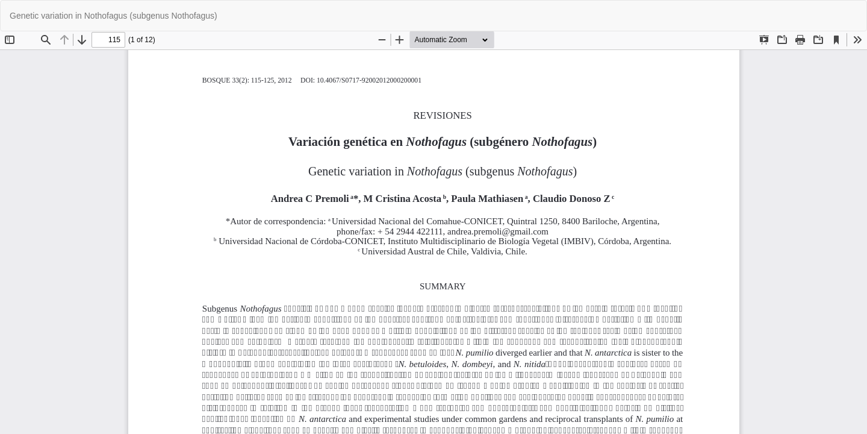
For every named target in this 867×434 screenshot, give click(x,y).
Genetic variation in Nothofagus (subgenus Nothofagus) (113, 15)
